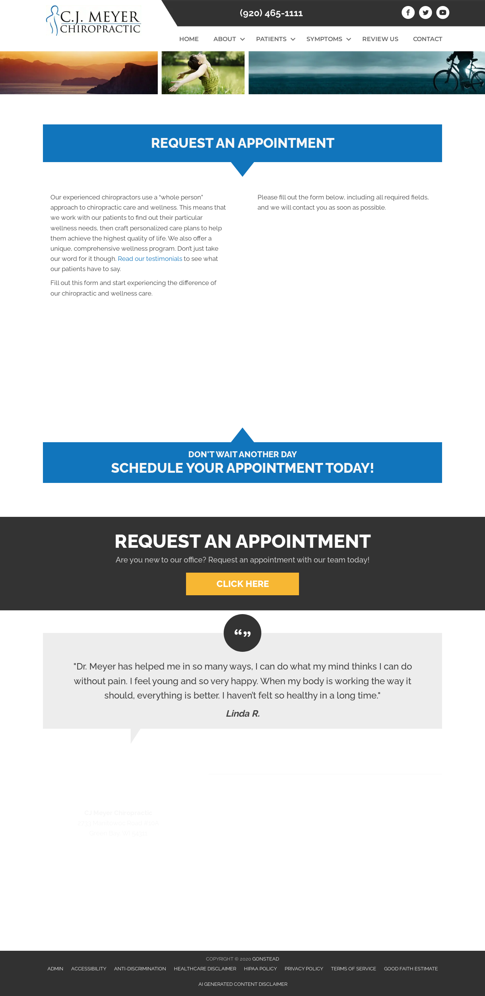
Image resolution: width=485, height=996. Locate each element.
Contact (427, 39)
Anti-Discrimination (140, 968)
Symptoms (324, 39)
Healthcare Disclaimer (205, 968)
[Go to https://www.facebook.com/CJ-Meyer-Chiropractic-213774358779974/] (408, 13)
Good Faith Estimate (411, 968)
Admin (55, 968)
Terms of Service (353, 968)
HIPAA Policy (260, 968)
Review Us (380, 39)
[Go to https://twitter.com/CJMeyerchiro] (425, 13)
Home (189, 39)
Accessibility (88, 968)
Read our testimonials (150, 258)
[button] (242, 39)
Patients (271, 39)
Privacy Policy (304, 968)
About (225, 39)
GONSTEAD (265, 959)
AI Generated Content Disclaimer (242, 984)
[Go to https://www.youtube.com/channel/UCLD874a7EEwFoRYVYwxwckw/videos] (443, 13)
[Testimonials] (242, 681)
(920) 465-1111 (271, 12)
